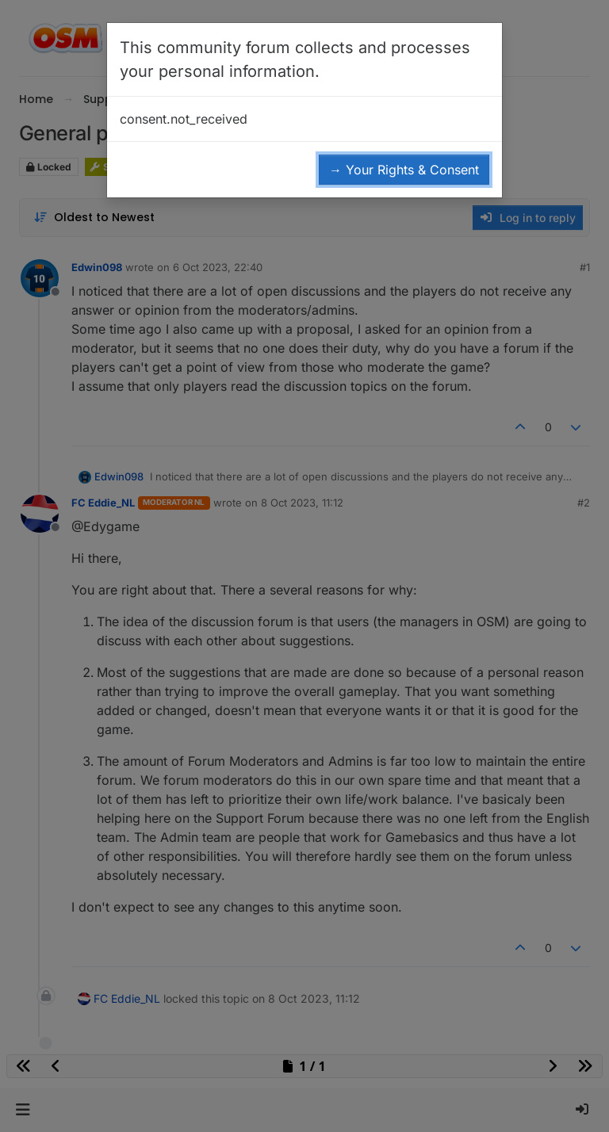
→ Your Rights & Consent (404, 170)
